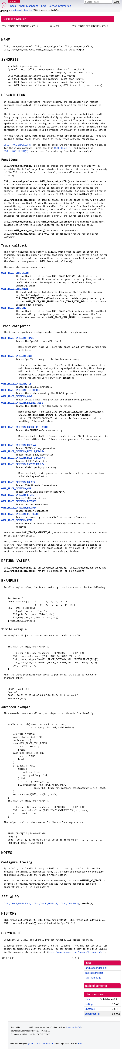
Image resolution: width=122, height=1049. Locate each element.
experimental (16, 10)
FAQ (43, 5)
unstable (90, 1008)
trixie (87, 999)
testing (89, 1004)
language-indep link (96, 967)
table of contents (96, 985)
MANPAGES (14, 1)
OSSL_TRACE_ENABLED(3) (17, 144)
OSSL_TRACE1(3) (63, 148)
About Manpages (28, 5)
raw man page (93, 977)
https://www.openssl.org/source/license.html (76, 952)
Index (13, 5)
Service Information (60, 5)
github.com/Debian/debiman (41, 1043)
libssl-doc (28, 10)
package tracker (94, 972)
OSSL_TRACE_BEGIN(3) (16, 151)
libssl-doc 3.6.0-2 (73, 1027)
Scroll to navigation (15, 18)
